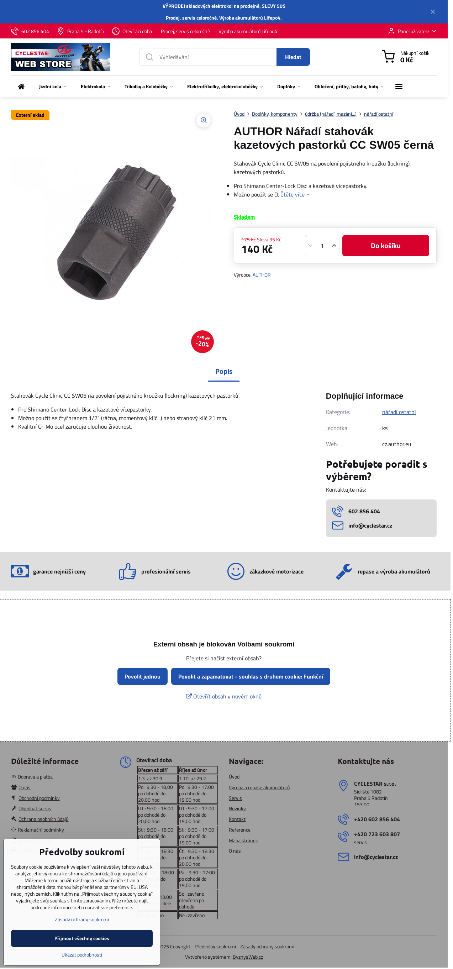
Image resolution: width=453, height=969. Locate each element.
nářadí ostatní (399, 412)
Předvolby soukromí (215, 946)
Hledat (293, 57)
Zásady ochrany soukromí (267, 946)
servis (188, 17)
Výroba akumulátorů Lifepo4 (249, 17)
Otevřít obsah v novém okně (224, 696)
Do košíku (386, 245)
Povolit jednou (142, 676)
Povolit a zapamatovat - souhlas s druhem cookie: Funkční (250, 676)
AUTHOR (262, 274)
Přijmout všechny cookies (81, 960)
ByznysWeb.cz (248, 956)
